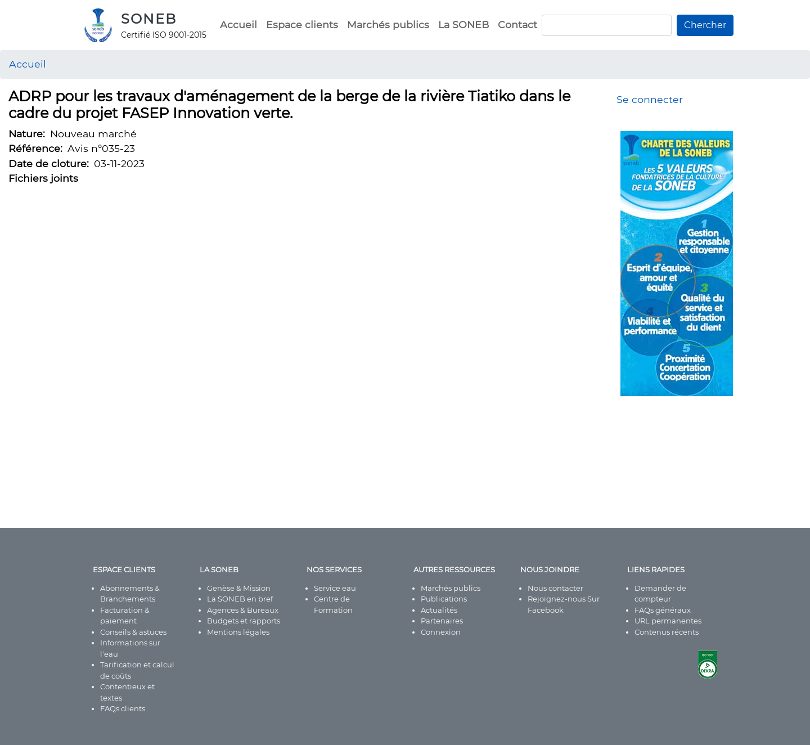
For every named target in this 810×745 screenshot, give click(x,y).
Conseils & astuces (133, 631)
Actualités (439, 609)
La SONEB (463, 24)
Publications (444, 598)
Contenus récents (666, 631)
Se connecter (649, 99)
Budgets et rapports (243, 620)
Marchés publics (388, 24)
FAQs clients (122, 708)
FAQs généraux (662, 609)
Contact (517, 24)
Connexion (441, 631)
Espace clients (302, 24)
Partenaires (442, 620)
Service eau (335, 588)
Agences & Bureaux (242, 609)
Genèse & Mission (239, 588)
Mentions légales (238, 631)
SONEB (149, 19)
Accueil (238, 24)
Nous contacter (555, 588)
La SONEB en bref (240, 598)
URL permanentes (667, 620)
